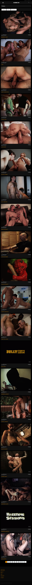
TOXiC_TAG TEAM (4, 339)
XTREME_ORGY (4, 476)
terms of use (3, 569)
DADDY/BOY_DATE (4, 503)
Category (4, 9)
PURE (2, 64)
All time (8, 9)
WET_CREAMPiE (4, 201)
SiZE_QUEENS (3, 558)
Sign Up (25, 0)
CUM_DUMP (3, 146)
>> (25, 561)
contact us (2, 576)
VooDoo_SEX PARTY (4, 284)
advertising (2, 575)
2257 (1, 574)
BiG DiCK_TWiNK (4, 174)
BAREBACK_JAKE (4, 37)
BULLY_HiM (3, 366)
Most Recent (13, 9)
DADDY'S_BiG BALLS (5, 311)
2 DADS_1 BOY (3, 119)
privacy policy (3, 570)
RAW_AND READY (4, 229)
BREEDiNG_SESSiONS (5, 531)
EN (30, 0)
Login (28, 0)
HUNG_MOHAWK (4, 256)
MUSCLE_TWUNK (4, 421)
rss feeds (2, 577)
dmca (1, 572)
